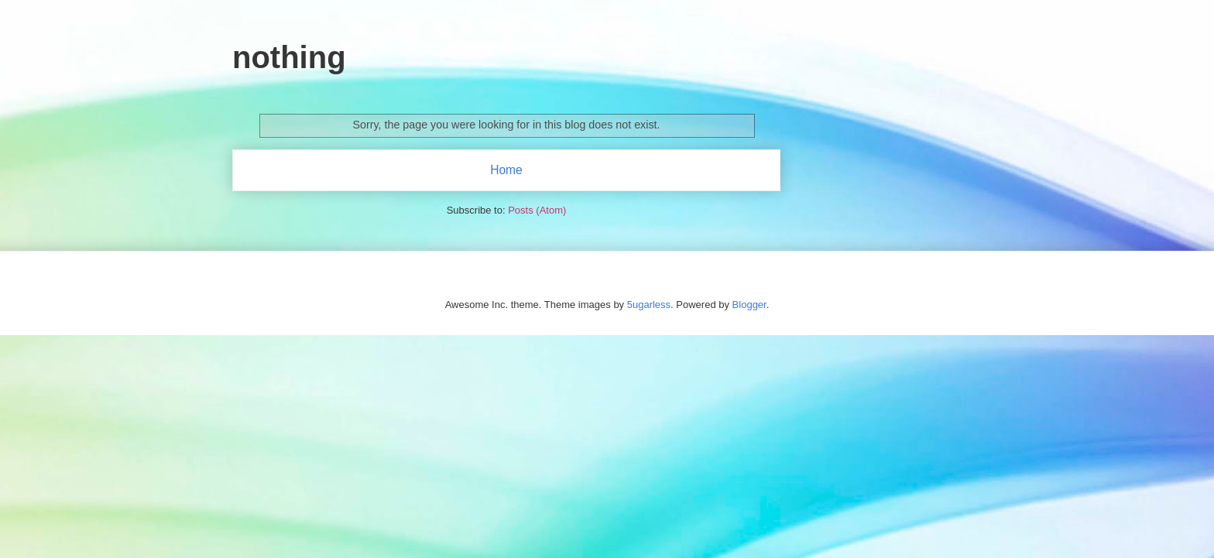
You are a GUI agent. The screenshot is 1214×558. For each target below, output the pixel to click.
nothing (289, 57)
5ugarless (648, 304)
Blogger (749, 304)
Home (506, 169)
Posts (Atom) (537, 210)
